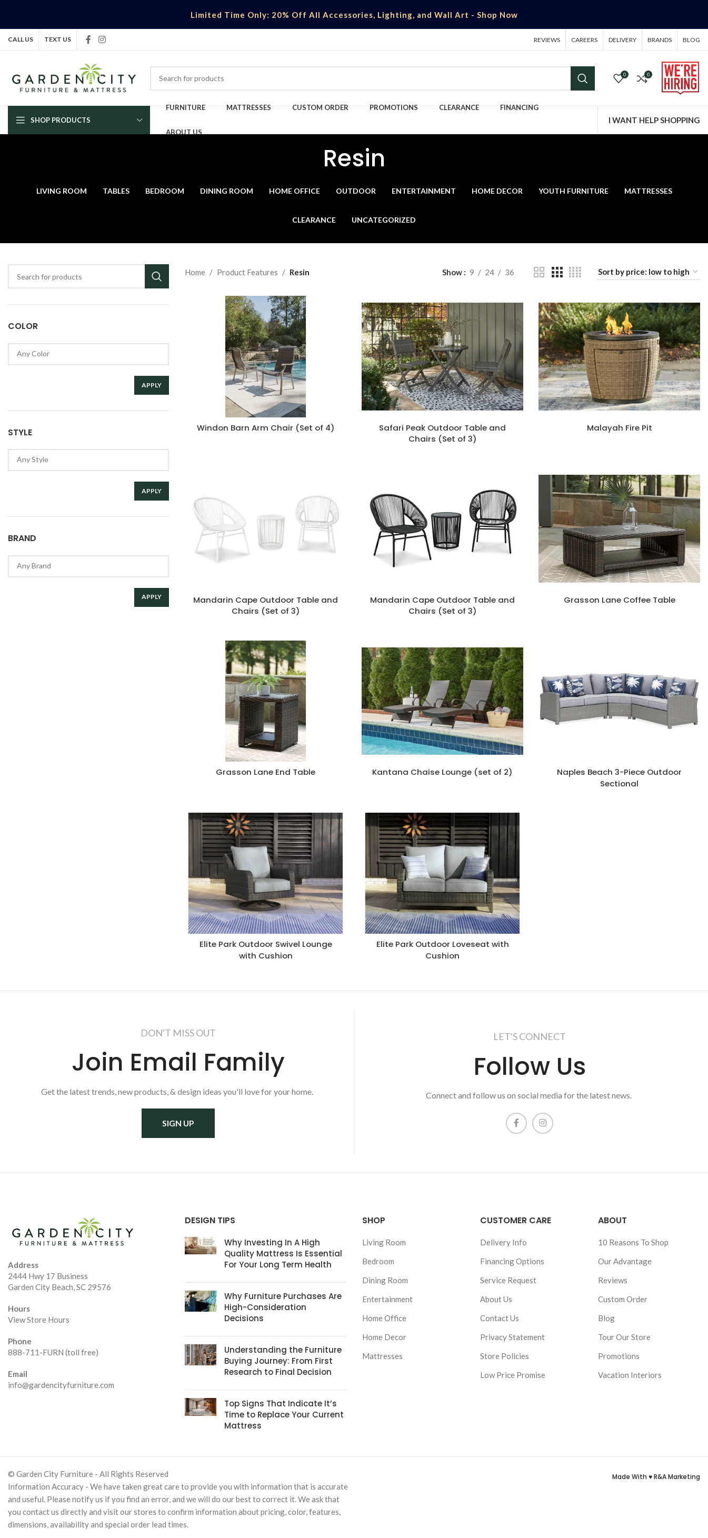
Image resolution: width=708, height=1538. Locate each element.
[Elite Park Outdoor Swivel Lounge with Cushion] (265, 870)
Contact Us (499, 1315)
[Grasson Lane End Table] (265, 699)
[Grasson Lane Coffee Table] (619, 527)
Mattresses (382, 1352)
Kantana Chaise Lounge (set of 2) (442, 769)
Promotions (619, 1352)
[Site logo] (73, 77)
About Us (496, 1296)
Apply (152, 385)
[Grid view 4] (575, 272)
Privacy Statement (512, 1334)
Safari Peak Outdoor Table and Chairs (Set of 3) (442, 433)
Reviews (612, 1277)
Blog (606, 1315)
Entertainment (387, 1296)
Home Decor (384, 1334)
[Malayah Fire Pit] (619, 356)
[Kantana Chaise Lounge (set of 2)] (442, 699)
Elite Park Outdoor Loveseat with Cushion (442, 947)
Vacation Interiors (630, 1371)
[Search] (372, 78)
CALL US (20, 39)
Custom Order (622, 1296)
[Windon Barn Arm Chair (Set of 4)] (265, 356)
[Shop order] (648, 272)
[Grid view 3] (557, 272)
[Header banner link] (354, 14)
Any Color (84, 353)
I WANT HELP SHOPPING (654, 120)
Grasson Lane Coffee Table (619, 598)
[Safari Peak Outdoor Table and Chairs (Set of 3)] (442, 356)
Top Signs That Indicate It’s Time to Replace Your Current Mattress (284, 1411)
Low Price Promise (512, 1371)
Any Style (84, 459)
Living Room (384, 1239)
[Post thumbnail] (200, 1252)
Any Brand (84, 565)
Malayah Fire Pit (619, 427)
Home (195, 272)
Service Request (508, 1277)
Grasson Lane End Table (265, 769)
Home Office (384, 1315)
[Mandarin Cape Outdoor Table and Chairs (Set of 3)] (265, 527)
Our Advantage (625, 1258)
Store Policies (504, 1352)
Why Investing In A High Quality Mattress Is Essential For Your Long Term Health (283, 1250)
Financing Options (512, 1258)
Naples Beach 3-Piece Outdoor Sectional (619, 775)
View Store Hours (38, 1316)
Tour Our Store (624, 1334)
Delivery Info (503, 1239)
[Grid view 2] (539, 272)
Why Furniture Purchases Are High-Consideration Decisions (283, 1304)
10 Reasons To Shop (633, 1239)
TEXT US (57, 39)
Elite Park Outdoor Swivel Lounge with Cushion (265, 947)
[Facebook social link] (88, 39)
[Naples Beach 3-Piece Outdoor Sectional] (619, 699)
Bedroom (378, 1258)
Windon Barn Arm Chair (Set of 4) (265, 427)
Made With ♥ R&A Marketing (656, 1473)
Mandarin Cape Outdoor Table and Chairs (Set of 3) (265, 604)
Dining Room (385, 1277)
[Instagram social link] (102, 39)
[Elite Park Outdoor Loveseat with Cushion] (442, 870)
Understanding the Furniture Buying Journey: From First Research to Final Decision (283, 1357)
